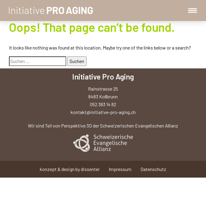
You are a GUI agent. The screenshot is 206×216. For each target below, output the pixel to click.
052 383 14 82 (103, 104)
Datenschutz (153, 169)
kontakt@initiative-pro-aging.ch (103, 112)
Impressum (120, 169)
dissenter (90, 169)
